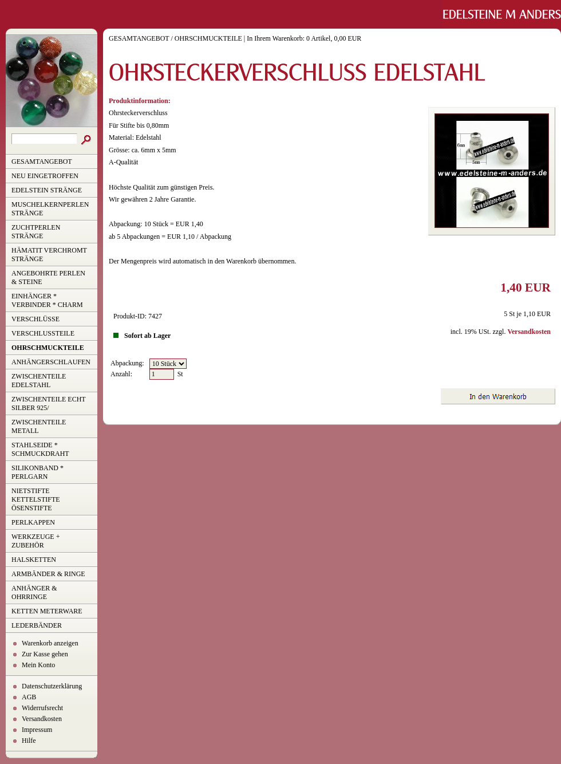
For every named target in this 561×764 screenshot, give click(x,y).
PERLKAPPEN (33, 522)
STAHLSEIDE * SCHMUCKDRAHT (40, 449)
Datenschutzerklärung (52, 686)
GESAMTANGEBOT (41, 161)
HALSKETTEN (33, 560)
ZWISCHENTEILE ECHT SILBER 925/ (48, 403)
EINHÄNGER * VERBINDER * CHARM (47, 300)
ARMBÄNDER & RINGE (48, 574)
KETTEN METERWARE (46, 611)
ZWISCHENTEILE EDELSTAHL (38, 380)
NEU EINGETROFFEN (44, 176)
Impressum (37, 730)
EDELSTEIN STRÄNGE (46, 190)
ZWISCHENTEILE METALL (38, 426)
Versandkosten (42, 719)
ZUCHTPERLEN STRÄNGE (35, 231)
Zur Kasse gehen (45, 654)
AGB (29, 697)
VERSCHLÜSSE (35, 319)
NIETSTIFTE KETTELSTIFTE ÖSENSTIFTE (35, 499)
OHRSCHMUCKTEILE (47, 348)
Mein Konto (38, 665)
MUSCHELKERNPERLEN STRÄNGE (50, 208)
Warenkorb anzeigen (50, 643)
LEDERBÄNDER (36, 625)
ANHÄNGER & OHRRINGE (34, 592)
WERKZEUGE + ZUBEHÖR (35, 541)
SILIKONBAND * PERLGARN (37, 472)
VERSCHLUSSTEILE (42, 333)
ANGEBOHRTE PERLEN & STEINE (48, 277)
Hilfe (29, 741)
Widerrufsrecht (42, 708)
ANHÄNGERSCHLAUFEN (50, 362)
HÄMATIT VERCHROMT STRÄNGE (49, 254)
